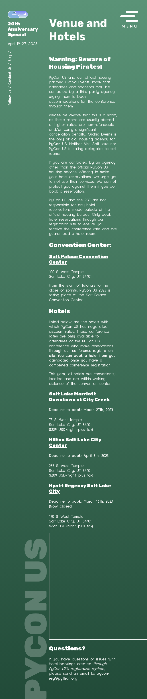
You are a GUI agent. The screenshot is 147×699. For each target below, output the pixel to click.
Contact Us (10, 76)
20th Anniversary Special (23, 29)
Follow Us (10, 97)
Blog (10, 58)
